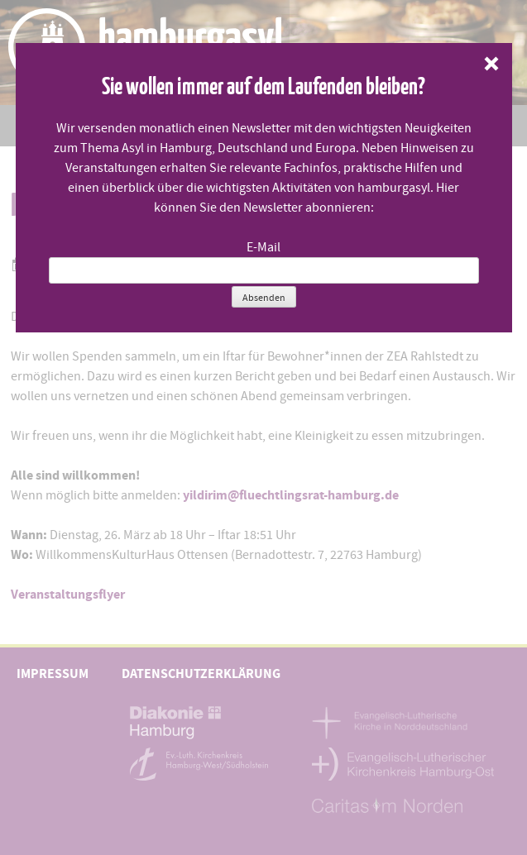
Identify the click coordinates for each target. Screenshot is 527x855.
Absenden (263, 297)
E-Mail (263, 247)
